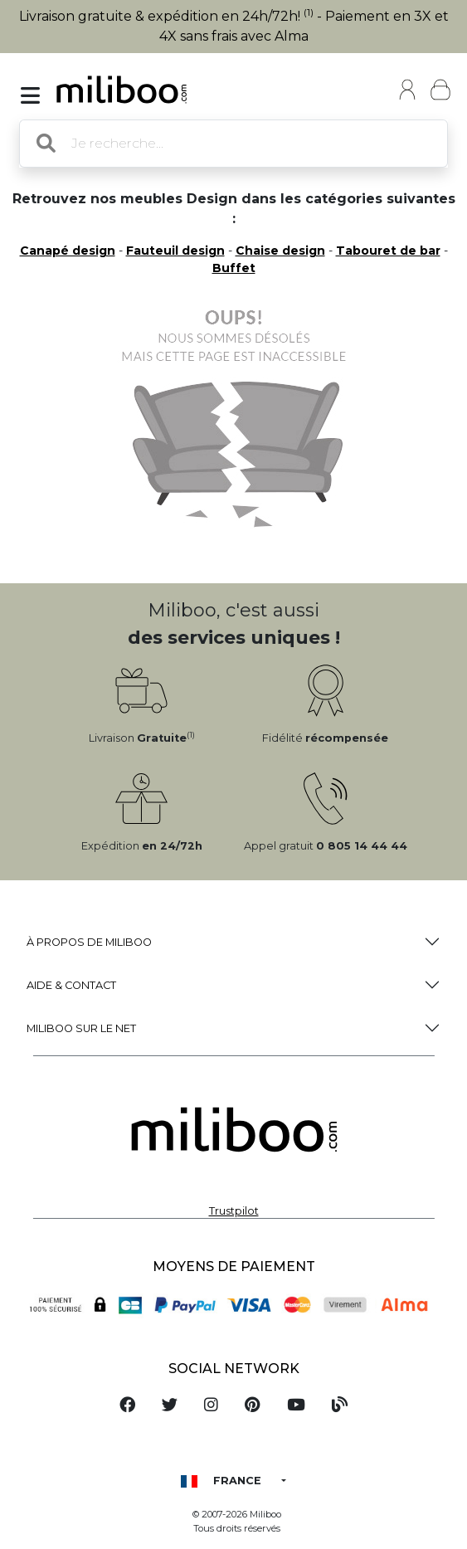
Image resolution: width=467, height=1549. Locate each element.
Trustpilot (234, 1211)
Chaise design (280, 250)
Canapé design (67, 250)
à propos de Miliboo (89, 942)
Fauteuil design (175, 250)
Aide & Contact (71, 985)
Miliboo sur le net (81, 1028)
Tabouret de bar (388, 250)
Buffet (233, 268)
